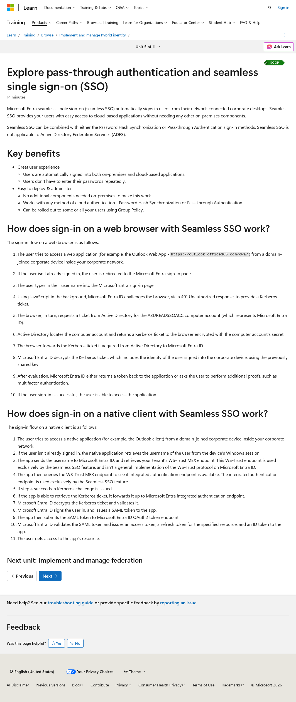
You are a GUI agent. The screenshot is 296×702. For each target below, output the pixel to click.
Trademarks (231, 685)
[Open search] (269, 8)
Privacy (122, 685)
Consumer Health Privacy (160, 685)
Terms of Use (203, 685)
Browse (48, 35)
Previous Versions (50, 685)
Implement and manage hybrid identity (93, 35)
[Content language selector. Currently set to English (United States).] (32, 671)
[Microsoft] (10, 7)
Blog (76, 685)
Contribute (99, 685)
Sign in (283, 7)
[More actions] (284, 35)
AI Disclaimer (18, 685)
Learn (12, 35)
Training (29, 35)
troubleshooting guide (71, 602)
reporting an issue (178, 602)
